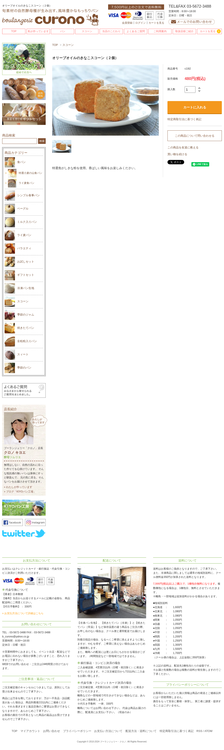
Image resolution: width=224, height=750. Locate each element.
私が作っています (38, 31)
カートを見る (156, 22)
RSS (199, 731)
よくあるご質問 (136, 31)
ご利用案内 (160, 31)
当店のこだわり (111, 31)
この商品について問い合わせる (194, 135)
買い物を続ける (177, 154)
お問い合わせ (51, 731)
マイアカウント (30, 731)
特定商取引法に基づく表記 (184, 119)
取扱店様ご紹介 (184, 31)
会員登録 (127, 22)
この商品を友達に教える (183, 147)
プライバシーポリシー (77, 731)
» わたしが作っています (18, 487)
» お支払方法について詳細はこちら (22, 613)
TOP (13, 31)
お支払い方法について (108, 731)
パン (62, 31)
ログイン (140, 22)
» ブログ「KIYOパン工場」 (20, 491)
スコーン (87, 31)
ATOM (208, 731)
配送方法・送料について (141, 731)
